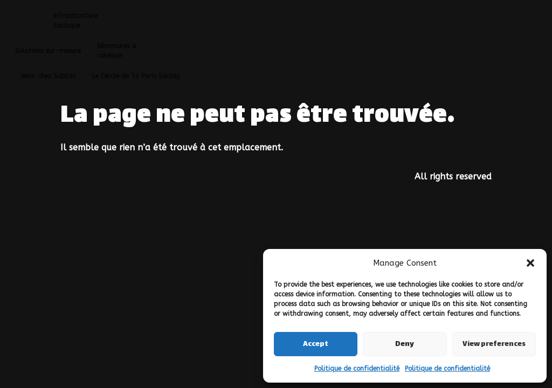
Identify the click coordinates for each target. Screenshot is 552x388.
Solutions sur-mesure (48, 50)
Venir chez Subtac (48, 76)
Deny (404, 344)
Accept (315, 344)
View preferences (494, 344)
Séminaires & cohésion (140, 50)
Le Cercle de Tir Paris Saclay (136, 76)
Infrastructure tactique (99, 20)
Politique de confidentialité (356, 368)
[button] (530, 263)
